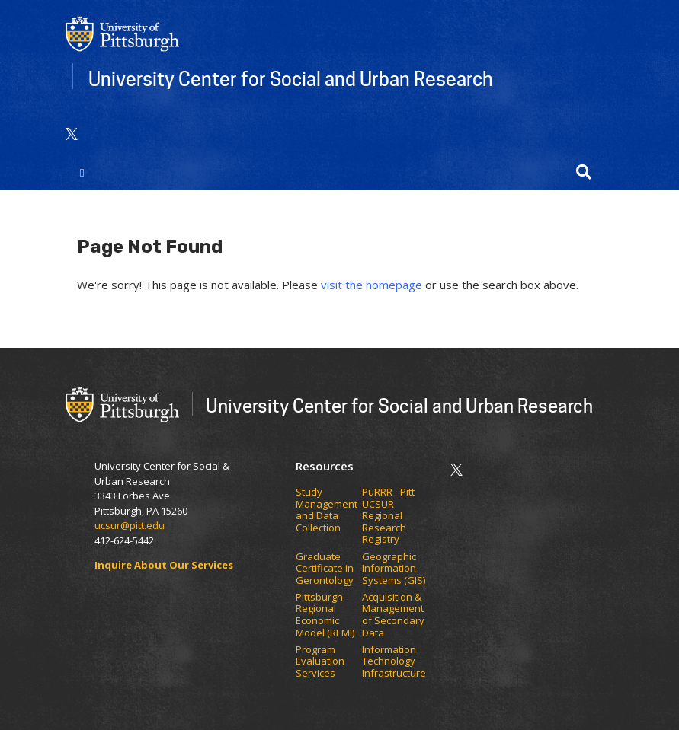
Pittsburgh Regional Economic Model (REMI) (326, 615)
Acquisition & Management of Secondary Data (393, 615)
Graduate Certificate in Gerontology (326, 569)
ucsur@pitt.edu (130, 525)
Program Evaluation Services (320, 662)
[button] (584, 172)
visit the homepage (371, 284)
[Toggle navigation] (82, 172)
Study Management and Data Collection (326, 510)
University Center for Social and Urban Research (290, 78)
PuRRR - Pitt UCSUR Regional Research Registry (388, 516)
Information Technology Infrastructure (394, 662)
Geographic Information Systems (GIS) (395, 569)
